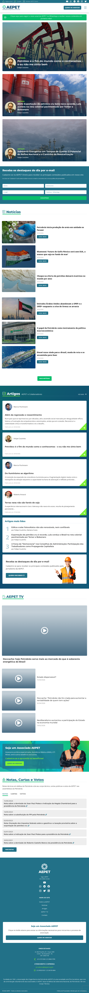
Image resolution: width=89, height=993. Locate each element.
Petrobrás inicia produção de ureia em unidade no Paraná (60, 228)
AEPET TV (44, 912)
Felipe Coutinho (20, 438)
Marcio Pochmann (21, 407)
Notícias (44, 905)
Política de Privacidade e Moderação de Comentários (72, 991)
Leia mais (42, 237)
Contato (44, 915)
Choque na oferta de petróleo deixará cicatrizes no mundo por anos (61, 277)
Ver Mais (81, 394)
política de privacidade (58, 178)
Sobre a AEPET (44, 902)
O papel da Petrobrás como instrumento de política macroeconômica (61, 329)
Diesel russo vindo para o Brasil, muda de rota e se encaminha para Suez (61, 353)
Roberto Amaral (20, 494)
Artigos (44, 908)
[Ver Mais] (86, 394)
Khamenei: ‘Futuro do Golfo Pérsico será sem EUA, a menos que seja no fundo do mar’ (61, 253)
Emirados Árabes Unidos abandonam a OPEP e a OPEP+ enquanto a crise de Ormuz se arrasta (59, 305)
